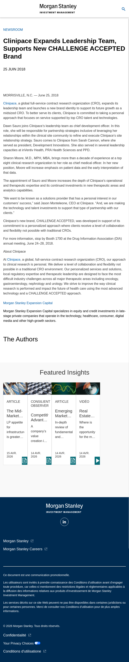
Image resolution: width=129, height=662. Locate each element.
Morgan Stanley (16, 541)
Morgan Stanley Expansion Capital (27, 303)
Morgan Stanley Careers (22, 549)
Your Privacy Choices (21, 643)
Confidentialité (14, 635)
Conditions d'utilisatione (22, 651)
